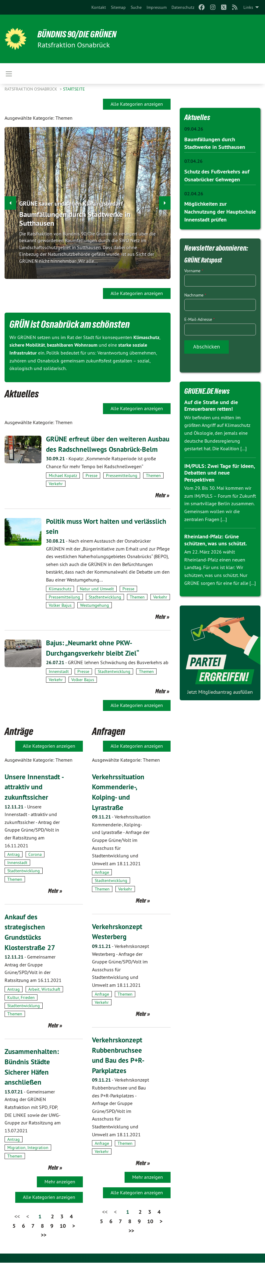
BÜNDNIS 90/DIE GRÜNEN (80, 34)
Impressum (157, 7)
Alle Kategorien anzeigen (137, 104)
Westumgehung (94, 615)
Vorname (193, 269)
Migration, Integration (27, 1158)
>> (43, 1245)
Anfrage (102, 882)
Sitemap (118, 7)
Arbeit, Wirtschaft (44, 999)
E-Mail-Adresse (199, 318)
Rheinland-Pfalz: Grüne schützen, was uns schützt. (215, 538)
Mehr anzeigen (59, 1192)
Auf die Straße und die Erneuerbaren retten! (211, 404)
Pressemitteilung (121, 485)
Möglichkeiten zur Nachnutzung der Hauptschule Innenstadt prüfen (220, 211)
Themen (153, 485)
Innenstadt (59, 682)
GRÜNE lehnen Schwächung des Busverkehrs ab (107, 673)
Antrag (13, 864)
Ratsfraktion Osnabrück (31, 89)
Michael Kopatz (63, 485)
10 (63, 1235)
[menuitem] (98, 7)
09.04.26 (193, 129)
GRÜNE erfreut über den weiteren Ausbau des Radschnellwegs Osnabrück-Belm (108, 449)
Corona (35, 864)
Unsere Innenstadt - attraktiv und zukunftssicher (33, 797)
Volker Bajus (60, 615)
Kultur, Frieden (21, 1007)
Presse (91, 485)
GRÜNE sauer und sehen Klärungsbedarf (71, 204)
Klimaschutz (60, 599)
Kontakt (98, 7)
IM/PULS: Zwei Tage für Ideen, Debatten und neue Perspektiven (219, 471)
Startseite (74, 89)
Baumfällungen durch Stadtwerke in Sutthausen (74, 219)
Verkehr (56, 493)
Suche (136, 7)
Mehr (160, 505)
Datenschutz (182, 7)
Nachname (195, 293)
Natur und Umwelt (97, 599)
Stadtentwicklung (105, 607)
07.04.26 (193, 161)
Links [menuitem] (248, 7)
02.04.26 (193, 193)
